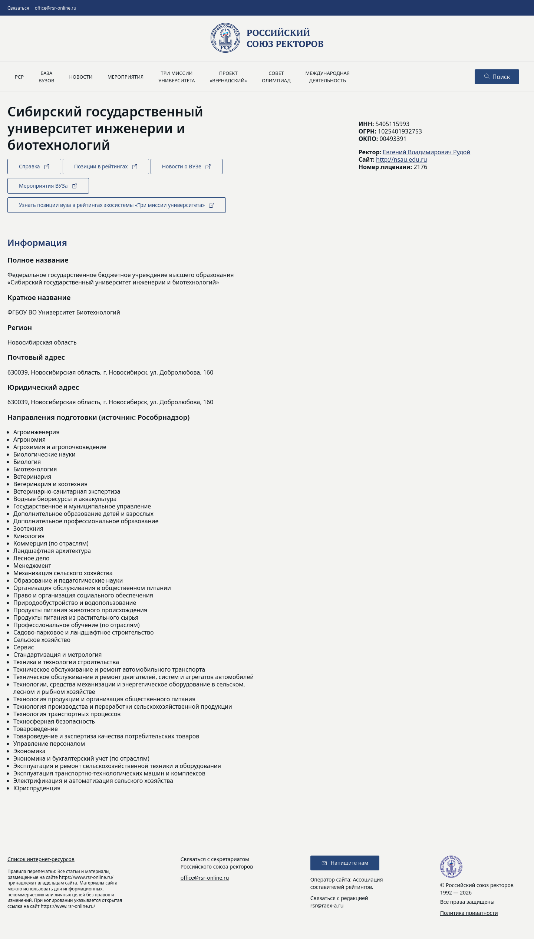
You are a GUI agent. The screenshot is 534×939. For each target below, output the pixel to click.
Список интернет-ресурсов (41, 859)
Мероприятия (126, 76)
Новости (80, 76)
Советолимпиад (276, 77)
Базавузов (46, 77)
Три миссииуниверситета (176, 77)
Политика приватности (469, 912)
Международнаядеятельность (327, 77)
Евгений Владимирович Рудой (426, 152)
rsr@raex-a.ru (327, 905)
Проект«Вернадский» (228, 77)
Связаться (18, 8)
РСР (19, 76)
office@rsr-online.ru (55, 8)
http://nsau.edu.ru (401, 159)
